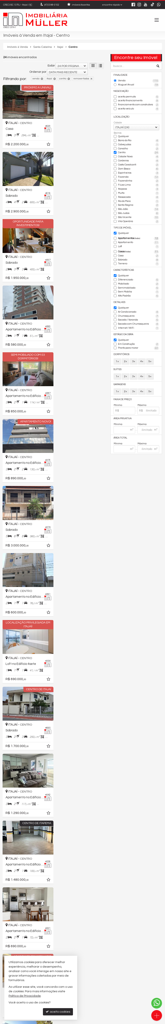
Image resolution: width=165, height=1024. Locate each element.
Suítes (117, 367)
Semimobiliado (138, 287)
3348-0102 (51, 5)
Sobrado (138, 258)
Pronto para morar (138, 346)
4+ (141, 359)
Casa (138, 255)
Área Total (120, 436)
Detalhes (119, 301)
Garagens (120, 382)
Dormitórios (121, 352)
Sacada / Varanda (138, 318)
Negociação (121, 91)
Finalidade (120, 75)
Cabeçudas (138, 144)
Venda (138, 81)
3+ (133, 359)
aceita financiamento (138, 101)
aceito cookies (58, 1011)
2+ (125, 359)
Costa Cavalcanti (138, 164)
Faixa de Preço (123, 397)
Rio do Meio (138, 200)
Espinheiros (138, 172)
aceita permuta (138, 96)
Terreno (138, 263)
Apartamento (138, 242)
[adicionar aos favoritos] (47, 144)
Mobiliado (138, 282)
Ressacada (138, 196)
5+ (149, 359)
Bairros (117, 133)
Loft (138, 245)
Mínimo (118, 403)
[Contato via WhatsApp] (156, 1003)
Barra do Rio (138, 140)
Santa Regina (138, 204)
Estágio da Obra (123, 333)
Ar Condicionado (138, 310)
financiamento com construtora (138, 104)
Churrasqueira (138, 314)
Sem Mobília (138, 290)
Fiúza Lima (138, 184)
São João (138, 208)
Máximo (142, 403)
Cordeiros (138, 160)
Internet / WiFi (138, 326)
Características (124, 269)
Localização (121, 116)
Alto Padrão (138, 294)
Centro (138, 152)
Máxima (142, 422)
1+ (117, 359)
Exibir (51, 65)
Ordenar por (37, 71)
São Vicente (138, 216)
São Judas (138, 212)
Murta (138, 192)
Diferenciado (138, 278)
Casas (138, 251)
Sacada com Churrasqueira (138, 322)
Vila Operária (138, 220)
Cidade (118, 122)
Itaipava (138, 188)
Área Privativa (123, 417)
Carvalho (138, 148)
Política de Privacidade (51, 1020)
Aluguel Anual (138, 85)
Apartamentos (138, 237)
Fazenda (138, 176)
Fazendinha (138, 180)
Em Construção (138, 342)
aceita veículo (138, 108)
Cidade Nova (138, 156)
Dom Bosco (138, 168)
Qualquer (123, 136)
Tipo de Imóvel (123, 226)
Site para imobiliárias (135, 1020)
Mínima (118, 422)
